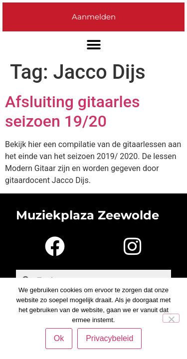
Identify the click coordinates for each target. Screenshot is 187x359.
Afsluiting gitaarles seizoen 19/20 (72, 111)
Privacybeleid (109, 338)
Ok (59, 338)
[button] (93, 45)
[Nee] (171, 318)
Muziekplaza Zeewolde (87, 215)
